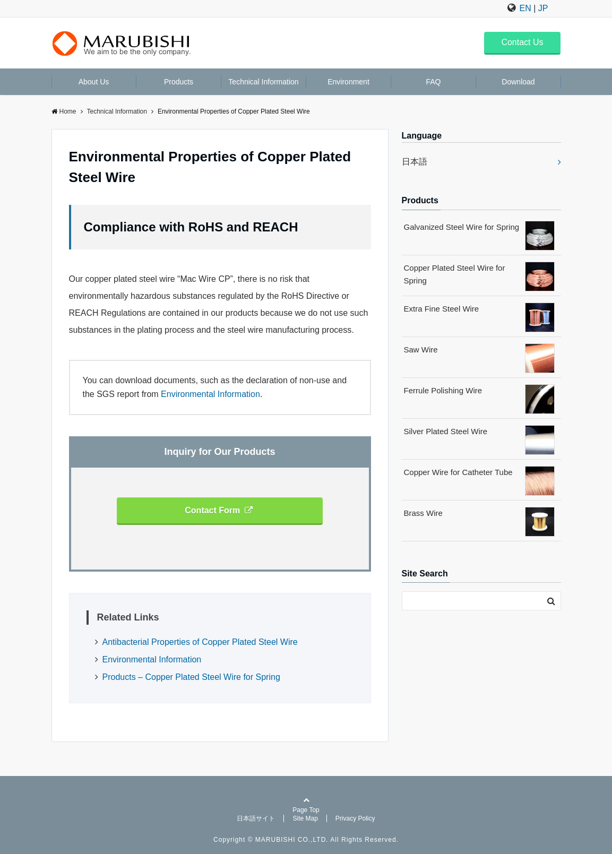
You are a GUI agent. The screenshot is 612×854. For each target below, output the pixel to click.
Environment (348, 81)
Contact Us (522, 42)
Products (178, 81)
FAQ (433, 81)
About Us (94, 81)
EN (525, 8)
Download (518, 81)
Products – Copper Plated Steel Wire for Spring (191, 677)
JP (543, 8)
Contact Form (218, 510)
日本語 (414, 161)
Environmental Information (210, 394)
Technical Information (263, 81)
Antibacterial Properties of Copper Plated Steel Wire (200, 641)
